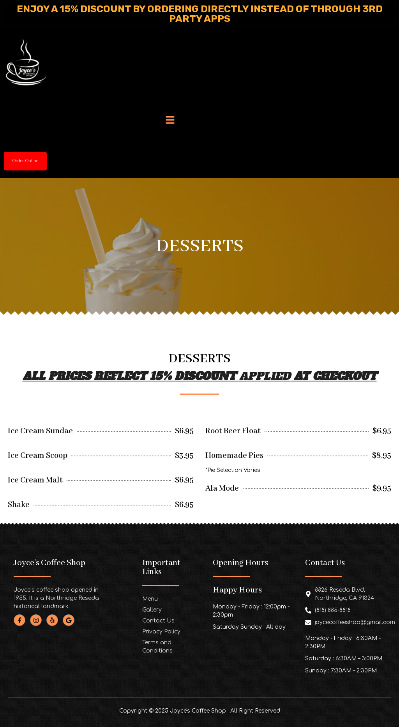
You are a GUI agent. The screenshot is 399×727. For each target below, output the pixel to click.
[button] (170, 120)
